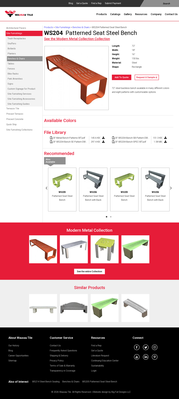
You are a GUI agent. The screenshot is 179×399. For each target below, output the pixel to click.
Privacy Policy (57, 360)
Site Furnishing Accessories (21, 99)
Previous (46, 188)
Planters (12, 53)
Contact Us (55, 345)
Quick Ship (11, 124)
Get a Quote (82, 3)
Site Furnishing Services (19, 94)
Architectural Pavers (16, 28)
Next (171, 188)
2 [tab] (110, 217)
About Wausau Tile (20, 337)
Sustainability (97, 365)
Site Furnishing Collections (19, 129)
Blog (71, 3)
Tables (11, 63)
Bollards (12, 48)
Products (48, 27)
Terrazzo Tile (12, 108)
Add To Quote (122, 77)
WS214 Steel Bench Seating (46, 381)
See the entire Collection (89, 271)
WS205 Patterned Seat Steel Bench (99, 381)
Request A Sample (146, 77)
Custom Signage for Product (21, 88)
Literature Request (100, 355)
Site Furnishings (14, 33)
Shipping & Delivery (59, 355)
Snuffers (12, 43)
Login (93, 370)
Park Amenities (15, 78)
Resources (98, 337)
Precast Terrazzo (14, 114)
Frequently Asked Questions (63, 350)
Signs (10, 83)
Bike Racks (13, 73)
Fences (11, 68)
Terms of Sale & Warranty (62, 365)
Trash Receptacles (17, 38)
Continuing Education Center (105, 360)
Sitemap (12, 360)
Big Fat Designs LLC (121, 392)
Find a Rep (96, 3)
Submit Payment (113, 3)
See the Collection (77, 39)
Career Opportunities (18, 355)
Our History (13, 345)
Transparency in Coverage (62, 370)
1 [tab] (106, 217)
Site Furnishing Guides (19, 104)
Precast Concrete (14, 119)
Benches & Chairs (16, 58)
